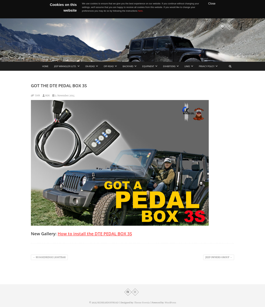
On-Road (90, 66)
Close (212, 3)
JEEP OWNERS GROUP (218, 257)
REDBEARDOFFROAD (108, 302)
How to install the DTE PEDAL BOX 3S (95, 233)
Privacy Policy (206, 66)
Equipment (148, 66)
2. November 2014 (63, 95)
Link (37, 95)
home (45, 66)
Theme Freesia (142, 302)
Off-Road (109, 66)
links (187, 66)
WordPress (170, 302)
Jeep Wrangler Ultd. (65, 66)
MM (46, 95)
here (140, 11)
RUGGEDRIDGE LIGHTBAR (49, 257)
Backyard (128, 66)
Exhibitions (169, 66)
